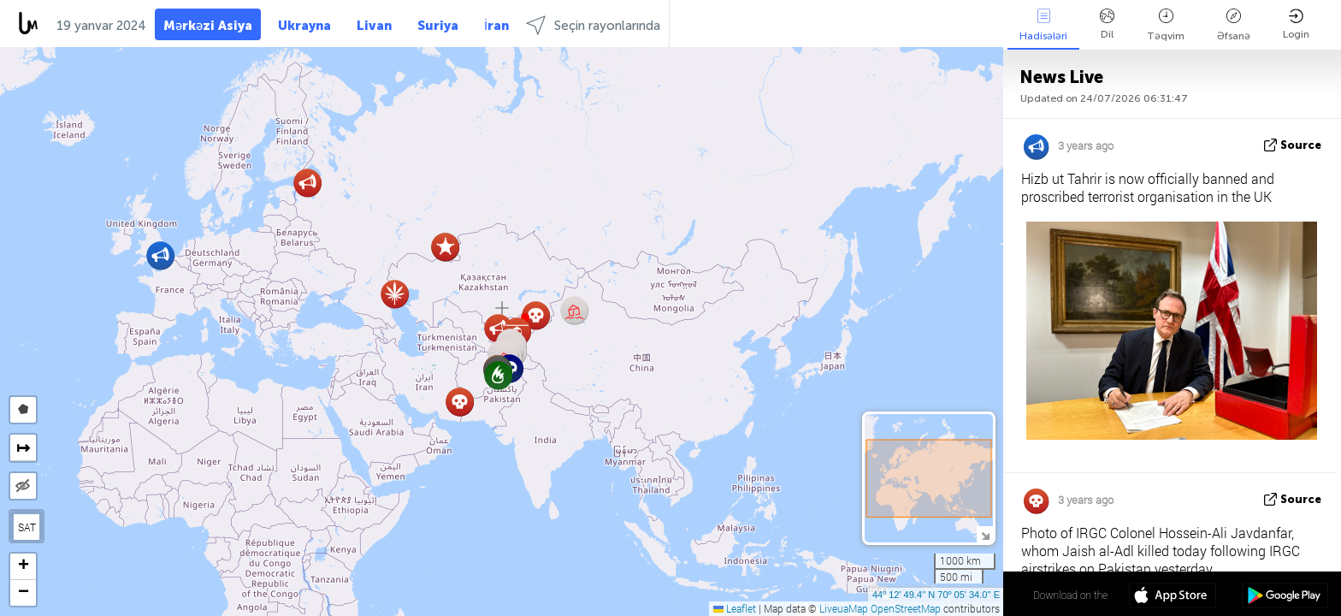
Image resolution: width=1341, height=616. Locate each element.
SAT (27, 527)
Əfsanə (1233, 25)
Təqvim (1165, 25)
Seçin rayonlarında (593, 25)
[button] (394, 294)
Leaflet (734, 608)
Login (1296, 24)
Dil (1107, 24)
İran (496, 25)
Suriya (437, 25)
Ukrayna (304, 25)
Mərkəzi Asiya (207, 25)
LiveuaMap (843, 608)
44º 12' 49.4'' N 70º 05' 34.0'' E (936, 594)
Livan (374, 25)
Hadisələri (1043, 25)
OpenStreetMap (906, 608)
